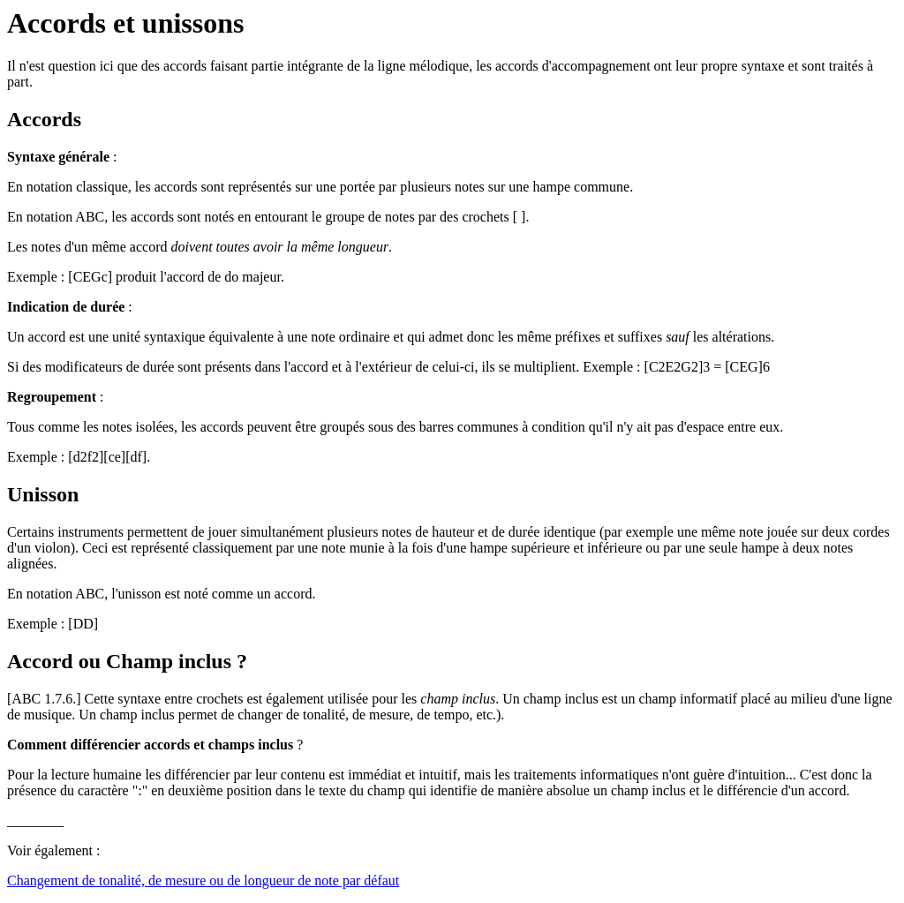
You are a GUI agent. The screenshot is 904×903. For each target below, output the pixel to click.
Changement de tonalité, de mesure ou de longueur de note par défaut (203, 880)
